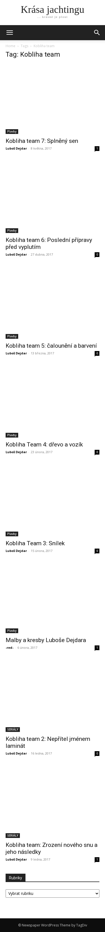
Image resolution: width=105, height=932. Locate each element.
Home (10, 46)
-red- (9, 647)
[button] (97, 32)
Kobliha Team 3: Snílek (35, 543)
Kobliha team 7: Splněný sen (42, 141)
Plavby (12, 131)
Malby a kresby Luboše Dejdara (46, 640)
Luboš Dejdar (16, 148)
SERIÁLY (12, 729)
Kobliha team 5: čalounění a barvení (51, 345)
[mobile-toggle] (9, 32)
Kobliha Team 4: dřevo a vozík (44, 444)
